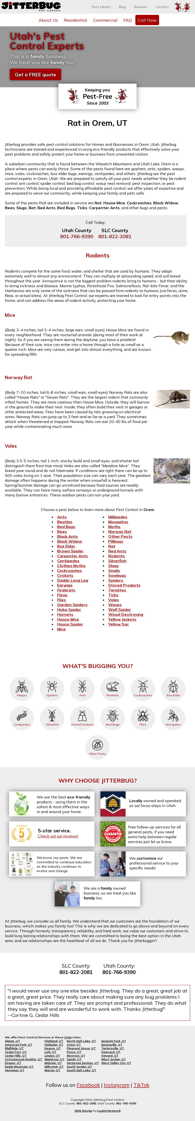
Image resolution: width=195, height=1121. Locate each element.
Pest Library (101, 7)
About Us (48, 20)
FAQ (127, 20)
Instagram (117, 1085)
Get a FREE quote (35, 74)
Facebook (88, 1085)
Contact (162, 7)
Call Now (147, 20)
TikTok (141, 1085)
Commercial (105, 20)
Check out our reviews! (58, 836)
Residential (75, 20)
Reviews (140, 7)
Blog (122, 7)
